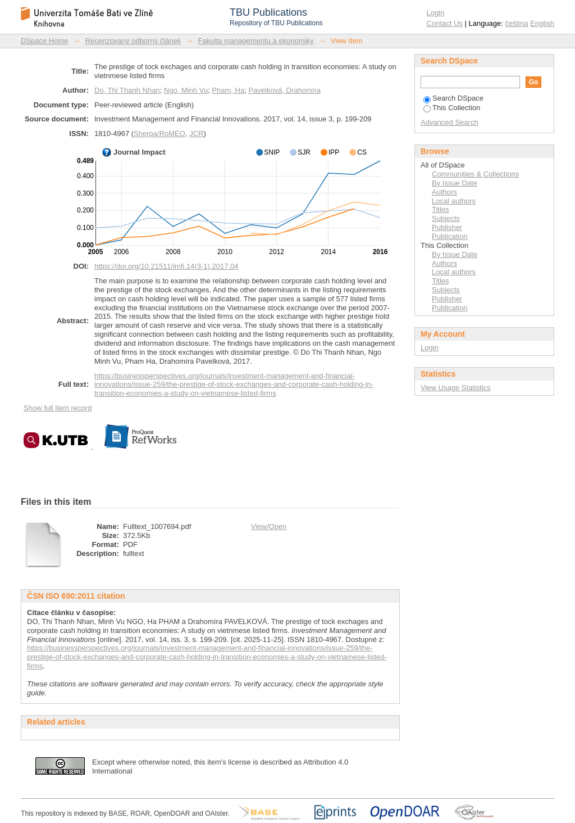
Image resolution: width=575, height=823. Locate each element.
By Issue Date (454, 183)
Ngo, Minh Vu (186, 90)
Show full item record (58, 408)
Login (436, 12)
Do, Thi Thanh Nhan (127, 90)
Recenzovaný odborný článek (133, 41)
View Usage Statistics (456, 387)
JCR (196, 133)
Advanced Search (449, 122)
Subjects (446, 218)
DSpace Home (45, 41)
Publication (450, 236)
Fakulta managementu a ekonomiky (256, 41)
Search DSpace (453, 98)
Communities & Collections (475, 174)
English (542, 23)
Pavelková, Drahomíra (284, 90)
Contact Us (445, 23)
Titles (440, 209)
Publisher (447, 227)
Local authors (454, 201)
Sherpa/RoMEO (159, 133)
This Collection (451, 107)
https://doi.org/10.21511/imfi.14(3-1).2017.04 (166, 266)
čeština (516, 23)
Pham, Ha (228, 90)
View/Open (268, 526)
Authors (444, 192)
